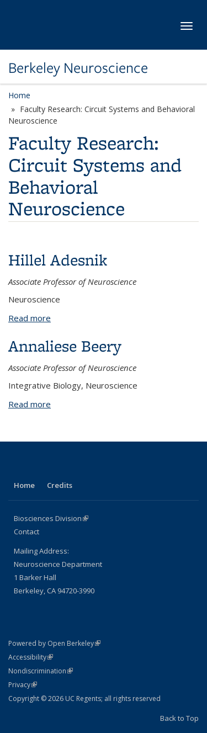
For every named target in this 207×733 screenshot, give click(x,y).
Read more (29, 317)
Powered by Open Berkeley (54, 643)
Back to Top (179, 718)
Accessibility (30, 657)
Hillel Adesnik (58, 259)
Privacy (22, 684)
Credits (59, 485)
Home (19, 95)
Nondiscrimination (40, 671)
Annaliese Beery (64, 346)
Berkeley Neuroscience (78, 68)
